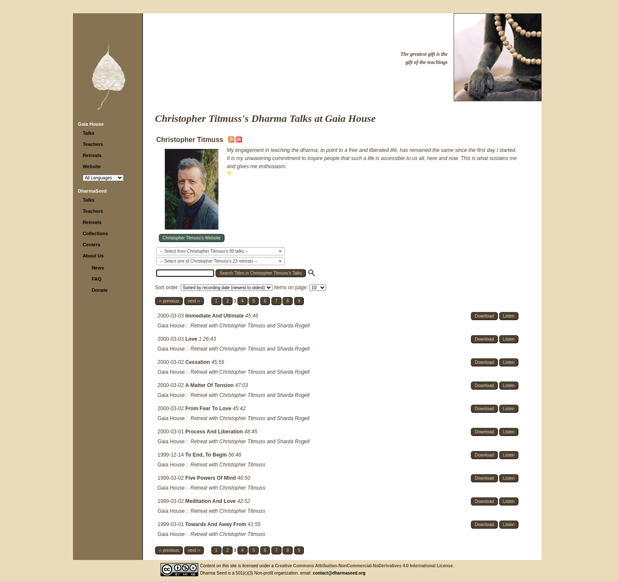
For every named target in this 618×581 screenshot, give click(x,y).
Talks (88, 133)
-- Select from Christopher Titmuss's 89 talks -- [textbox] (204, 251)
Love (192, 339)
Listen (509, 316)
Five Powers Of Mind (211, 478)
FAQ (97, 278)
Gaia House (91, 124)
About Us (93, 255)
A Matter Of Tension (210, 385)
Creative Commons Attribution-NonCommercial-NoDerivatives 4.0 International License (364, 565)
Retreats (92, 155)
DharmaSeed (92, 191)
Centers (91, 244)
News (98, 267)
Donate (100, 290)
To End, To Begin (206, 455)
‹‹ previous (169, 301)
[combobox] (220, 251)
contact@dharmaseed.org (339, 573)
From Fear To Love (209, 408)
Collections (95, 233)
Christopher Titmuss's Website (192, 238)
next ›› (194, 301)
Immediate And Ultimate (215, 316)
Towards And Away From (216, 524)
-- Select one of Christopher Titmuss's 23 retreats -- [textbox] (208, 261)
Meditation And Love (211, 501)
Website (92, 166)
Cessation (198, 362)
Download (484, 316)
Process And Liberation (215, 432)
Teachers (93, 144)
